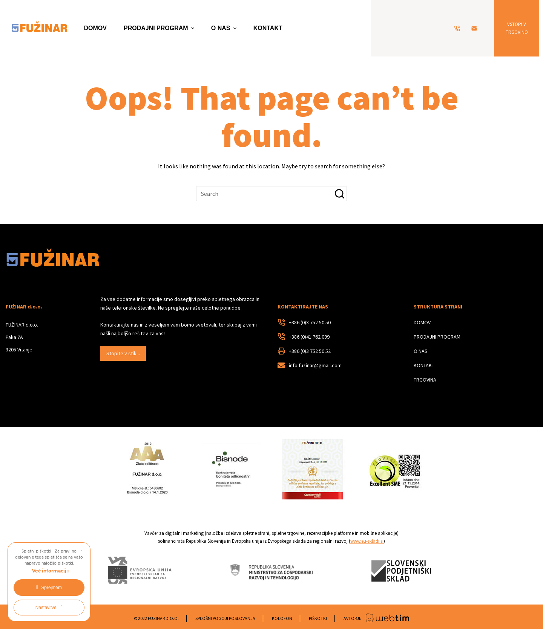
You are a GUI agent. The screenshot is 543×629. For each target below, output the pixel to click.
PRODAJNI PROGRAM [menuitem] (160, 28)
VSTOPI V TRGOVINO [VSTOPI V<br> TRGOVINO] (517, 28)
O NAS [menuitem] (224, 28)
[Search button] (339, 193)
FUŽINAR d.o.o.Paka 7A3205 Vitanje (22, 337)
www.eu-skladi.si (366, 541)
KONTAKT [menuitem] (267, 28)
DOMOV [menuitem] (95, 28)
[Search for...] (271, 193)
